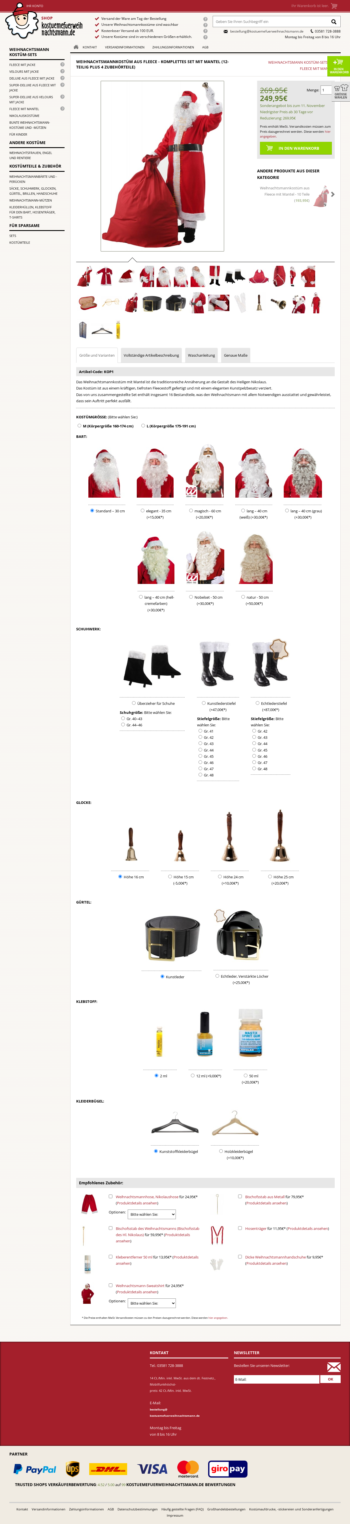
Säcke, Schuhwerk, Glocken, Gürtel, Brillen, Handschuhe (33, 191)
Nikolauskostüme (24, 116)
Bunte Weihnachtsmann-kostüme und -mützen (29, 125)
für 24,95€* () (157, 1200)
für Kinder (18, 134)
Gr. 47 (209, 768)
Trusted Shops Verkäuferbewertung (55, 1484)
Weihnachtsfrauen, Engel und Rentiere (30, 155)
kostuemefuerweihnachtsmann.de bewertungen (180, 1484)
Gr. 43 (209, 743)
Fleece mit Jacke (22, 65)
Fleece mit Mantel (24, 109)
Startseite (45, 20)
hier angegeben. (218, 1318)
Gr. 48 (209, 775)
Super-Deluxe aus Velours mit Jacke (31, 99)
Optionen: (117, 1212)
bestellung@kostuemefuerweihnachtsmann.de (267, 31)
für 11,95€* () (287, 1228)
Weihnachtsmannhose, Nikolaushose (147, 1196)
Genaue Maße (235, 355)
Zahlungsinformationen (173, 47)
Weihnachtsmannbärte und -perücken (33, 179)
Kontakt (90, 47)
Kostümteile (19, 242)
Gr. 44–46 (134, 724)
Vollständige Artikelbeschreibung (151, 355)
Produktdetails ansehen (137, 1203)
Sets (12, 236)
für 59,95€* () (157, 1234)
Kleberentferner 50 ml (134, 1257)
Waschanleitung (201, 355)
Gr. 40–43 (134, 718)
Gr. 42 (209, 737)
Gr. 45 (209, 756)
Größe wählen (341, 96)
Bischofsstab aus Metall (265, 1196)
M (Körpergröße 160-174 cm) (108, 426)
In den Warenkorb (339, 71)
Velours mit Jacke (24, 71)
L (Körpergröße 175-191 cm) (171, 426)
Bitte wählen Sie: (158, 712)
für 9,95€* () (284, 1260)
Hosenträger (255, 1228)
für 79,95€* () (274, 1200)
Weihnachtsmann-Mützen (30, 200)
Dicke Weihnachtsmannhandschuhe (275, 1257)
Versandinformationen (124, 47)
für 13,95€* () (157, 1260)
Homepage (74, 46)
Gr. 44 (209, 750)
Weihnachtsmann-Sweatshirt (140, 1285)
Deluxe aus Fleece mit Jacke (31, 78)
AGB (205, 47)
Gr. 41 (209, 731)
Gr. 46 (209, 762)
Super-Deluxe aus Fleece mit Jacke (32, 87)
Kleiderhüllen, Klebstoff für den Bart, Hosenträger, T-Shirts (32, 212)
